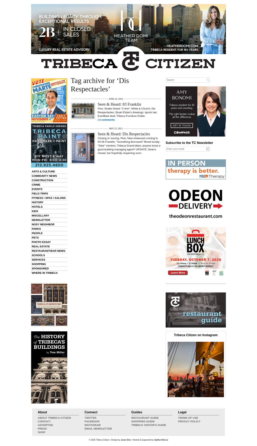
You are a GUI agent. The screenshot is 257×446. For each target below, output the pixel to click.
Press (42, 428)
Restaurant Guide (145, 417)
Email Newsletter (98, 428)
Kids (35, 211)
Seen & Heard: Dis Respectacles (124, 134)
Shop (41, 432)
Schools (38, 255)
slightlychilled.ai (161, 440)
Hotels (37, 206)
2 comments (107, 119)
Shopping (39, 264)
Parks (36, 228)
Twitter (90, 417)
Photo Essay (41, 242)
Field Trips (40, 193)
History (38, 202)
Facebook (92, 421)
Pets (35, 237)
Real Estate (41, 246)
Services (38, 259)
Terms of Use (188, 417)
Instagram (93, 425)
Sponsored (40, 268)
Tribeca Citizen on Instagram (196, 335)
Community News (44, 175)
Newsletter (41, 219)
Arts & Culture (43, 171)
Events (37, 189)
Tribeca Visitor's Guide (148, 425)
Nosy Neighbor (43, 224)
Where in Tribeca (45, 272)
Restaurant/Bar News (48, 250)
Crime (36, 184)
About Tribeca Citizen (54, 417)
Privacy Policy (189, 421)
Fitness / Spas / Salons (49, 197)
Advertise (45, 425)
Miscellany (40, 215)
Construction (42, 180)
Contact (44, 421)
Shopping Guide (143, 421)
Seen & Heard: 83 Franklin (119, 104)
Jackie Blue (126, 440)
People (37, 233)
